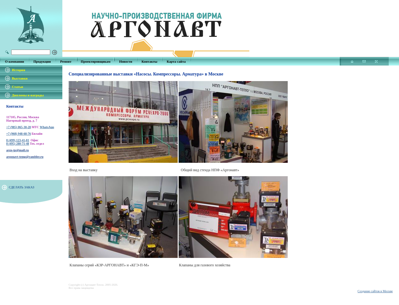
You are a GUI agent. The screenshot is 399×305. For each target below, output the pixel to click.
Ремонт (65, 61)
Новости (125, 61)
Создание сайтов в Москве (375, 291)
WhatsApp (47, 127)
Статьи (17, 87)
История (18, 70)
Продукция (42, 61)
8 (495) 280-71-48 (17, 143)
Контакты (149, 61)
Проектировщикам (95, 61)
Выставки (19, 78)
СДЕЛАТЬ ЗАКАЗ (21, 187)
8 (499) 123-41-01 (17, 140)
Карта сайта (176, 61)
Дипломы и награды (28, 95)
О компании (14, 61)
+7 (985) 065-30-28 (18, 127)
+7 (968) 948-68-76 (18, 133)
